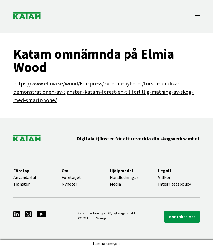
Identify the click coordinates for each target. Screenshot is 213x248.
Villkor (164, 177)
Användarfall (25, 177)
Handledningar (124, 177)
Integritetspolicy (174, 184)
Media (115, 184)
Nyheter (69, 184)
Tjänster (21, 184)
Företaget (71, 177)
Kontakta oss (182, 216)
